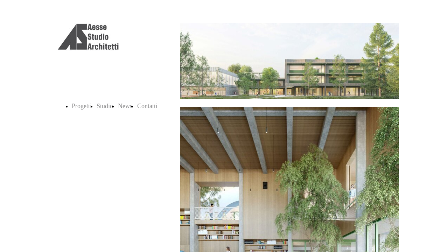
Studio (105, 106)
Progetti (82, 106)
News (125, 106)
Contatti (147, 106)
